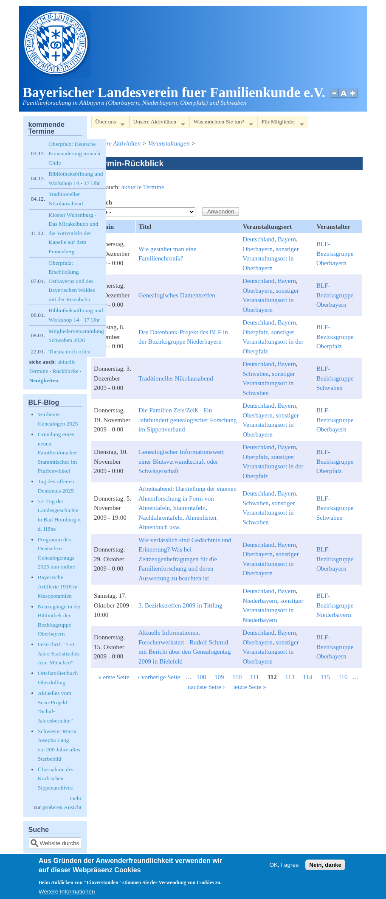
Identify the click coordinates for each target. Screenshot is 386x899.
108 (201, 677)
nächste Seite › (206, 686)
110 (237, 677)
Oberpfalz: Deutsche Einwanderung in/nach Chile (74, 153)
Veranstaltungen (169, 143)
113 (290, 677)
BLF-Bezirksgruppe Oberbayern (334, 253)
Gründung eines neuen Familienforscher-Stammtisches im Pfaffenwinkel (58, 452)
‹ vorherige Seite (159, 677)
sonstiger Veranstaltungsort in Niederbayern (272, 610)
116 (343, 677)
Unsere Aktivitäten (157, 123)
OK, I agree (284, 868)
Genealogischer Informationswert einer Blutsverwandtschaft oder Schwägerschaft (181, 461)
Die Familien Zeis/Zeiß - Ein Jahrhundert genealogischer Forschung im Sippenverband (187, 420)
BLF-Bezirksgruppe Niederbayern (334, 605)
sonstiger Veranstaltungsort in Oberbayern (270, 259)
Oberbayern (257, 249)
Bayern (287, 239)
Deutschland (258, 239)
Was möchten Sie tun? (221, 123)
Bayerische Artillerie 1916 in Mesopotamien (58, 586)
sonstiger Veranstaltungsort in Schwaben (268, 383)
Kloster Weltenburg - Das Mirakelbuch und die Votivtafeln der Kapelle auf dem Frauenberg (73, 233)
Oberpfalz (255, 332)
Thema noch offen (69, 351)
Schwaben (255, 373)
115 (325, 677)
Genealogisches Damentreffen (176, 295)
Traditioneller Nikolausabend (175, 378)
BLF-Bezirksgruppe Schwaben (334, 378)
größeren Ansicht (62, 807)
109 (219, 677)
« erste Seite (113, 677)
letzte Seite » (249, 686)
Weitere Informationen (67, 894)
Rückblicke (65, 371)
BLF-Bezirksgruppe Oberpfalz (334, 337)
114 (307, 677)
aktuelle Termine (142, 187)
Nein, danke (325, 868)
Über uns (107, 123)
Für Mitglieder (281, 123)
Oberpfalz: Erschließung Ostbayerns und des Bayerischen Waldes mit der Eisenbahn (71, 281)
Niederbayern (259, 600)
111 (254, 677)
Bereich (101, 202)
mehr (76, 798)
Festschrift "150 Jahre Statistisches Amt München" (59, 653)
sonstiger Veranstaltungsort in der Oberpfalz (272, 342)
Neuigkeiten (43, 380)
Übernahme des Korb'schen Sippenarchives (55, 778)
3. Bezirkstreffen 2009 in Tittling (180, 605)
